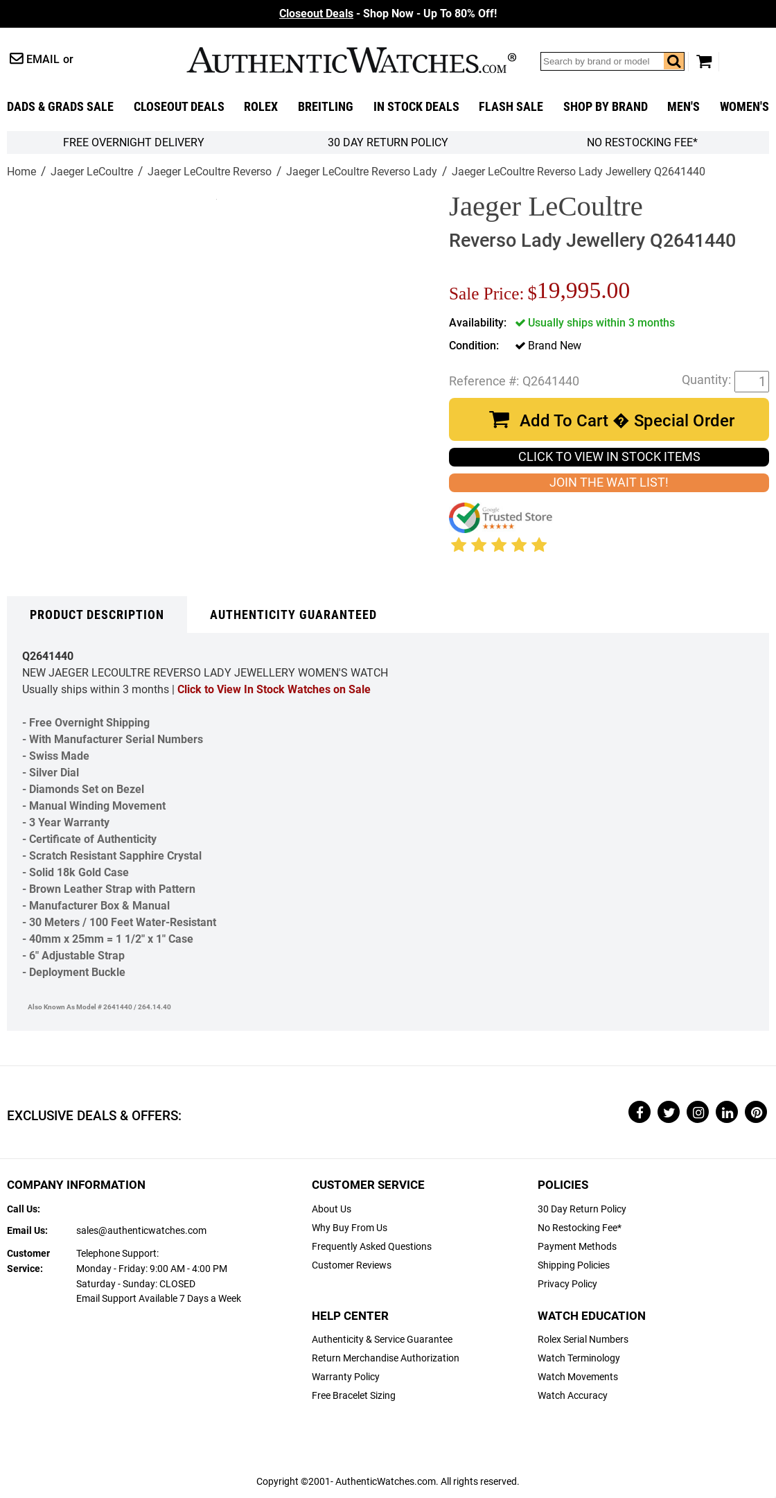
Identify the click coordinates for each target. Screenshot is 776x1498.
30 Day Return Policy (582, 1209)
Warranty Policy (346, 1377)
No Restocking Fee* (642, 142)
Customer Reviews (351, 1265)
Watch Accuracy (573, 1396)
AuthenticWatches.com (351, 60)
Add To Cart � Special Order (627, 420)
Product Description (97, 615)
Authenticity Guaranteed (293, 615)
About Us (331, 1209)
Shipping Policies (574, 1265)
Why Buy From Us (349, 1228)
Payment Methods (577, 1247)
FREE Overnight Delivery (133, 142)
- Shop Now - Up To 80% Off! (388, 13)
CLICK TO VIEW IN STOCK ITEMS (609, 457)
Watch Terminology (579, 1358)
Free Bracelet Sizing (354, 1396)
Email (43, 59)
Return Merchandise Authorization (385, 1358)
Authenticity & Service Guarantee (382, 1339)
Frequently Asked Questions (372, 1247)
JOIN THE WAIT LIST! (609, 482)
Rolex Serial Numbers (583, 1339)
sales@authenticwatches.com (141, 1231)
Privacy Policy (567, 1284)
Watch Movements (578, 1377)
